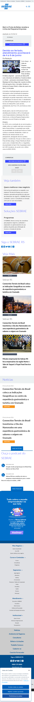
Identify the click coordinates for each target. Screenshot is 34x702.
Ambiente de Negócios (17, 634)
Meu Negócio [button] (17, 546)
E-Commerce (17, 579)
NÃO (19, 171)
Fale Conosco (17, 605)
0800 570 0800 (17, 664)
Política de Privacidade (17, 608)
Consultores (28, 1)
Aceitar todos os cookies (15, 687)
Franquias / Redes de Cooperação (17, 582)
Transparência (17, 625)
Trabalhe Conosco (17, 645)
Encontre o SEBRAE (20, 1)
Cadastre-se (17, 649)
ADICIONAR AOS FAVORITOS (17, 44)
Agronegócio (17, 573)
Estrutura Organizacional (17, 620)
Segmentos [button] (17, 570)
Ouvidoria (17, 603)
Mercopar (17, 593)
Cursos (17, 560)
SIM (14, 171)
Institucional (3, 1)
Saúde (17, 588)
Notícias (17, 630)
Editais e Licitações (11, 1)
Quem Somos (17, 618)
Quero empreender (17, 548)
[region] (15, 684)
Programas (17, 565)
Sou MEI (17, 551)
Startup (17, 577)
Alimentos (17, 575)
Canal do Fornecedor (17, 652)
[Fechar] (29, 670)
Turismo (17, 591)
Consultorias (17, 562)
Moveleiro (17, 586)
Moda (17, 584)
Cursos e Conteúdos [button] (17, 557)
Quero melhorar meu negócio (17, 553)
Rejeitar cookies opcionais (15, 691)
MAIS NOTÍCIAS (17, 448)
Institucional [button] (17, 615)
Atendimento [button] (17, 598)
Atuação (17, 623)
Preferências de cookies (15, 696)
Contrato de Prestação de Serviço (17, 610)
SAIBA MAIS (8, 204)
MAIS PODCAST (17, 489)
